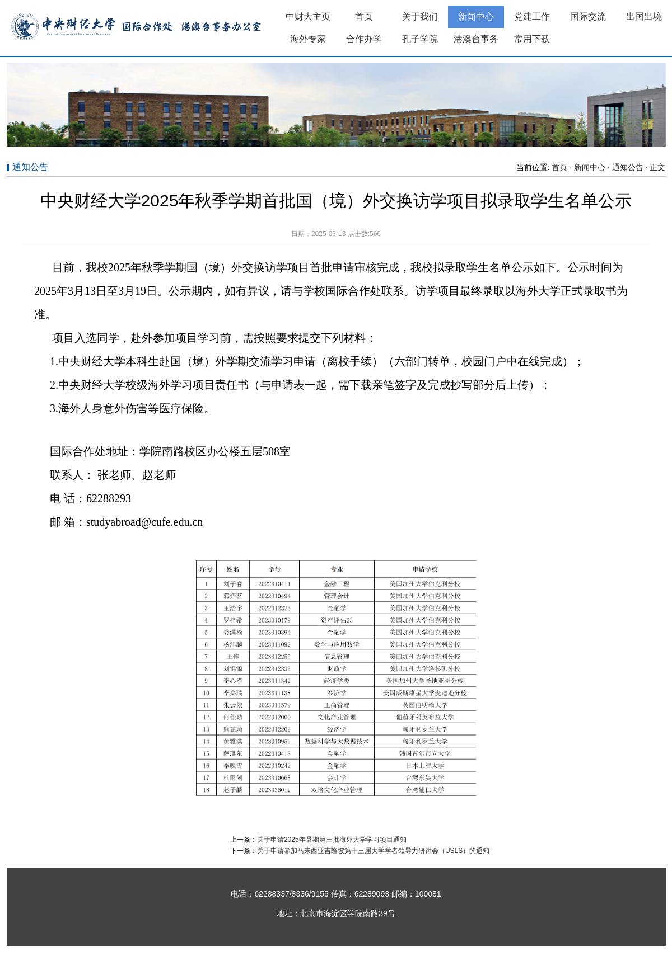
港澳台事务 (476, 39)
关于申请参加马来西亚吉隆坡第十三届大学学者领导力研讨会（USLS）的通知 (373, 851)
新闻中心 (476, 16)
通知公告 (627, 167)
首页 (364, 16)
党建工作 (532, 16)
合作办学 (364, 39)
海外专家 (308, 39)
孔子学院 (420, 39)
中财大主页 (308, 16)
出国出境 (644, 16)
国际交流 (588, 16)
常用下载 (532, 39)
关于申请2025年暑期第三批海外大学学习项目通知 (332, 839)
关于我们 (420, 16)
